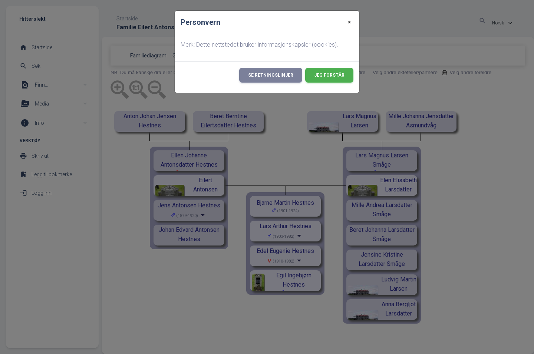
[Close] (349, 22)
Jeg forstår (329, 75)
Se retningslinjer (270, 75)
